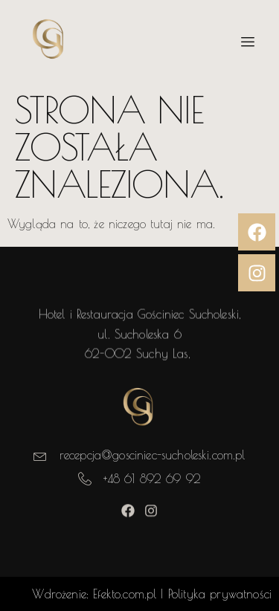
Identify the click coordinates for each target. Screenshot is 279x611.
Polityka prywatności (220, 594)
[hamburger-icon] (247, 42)
